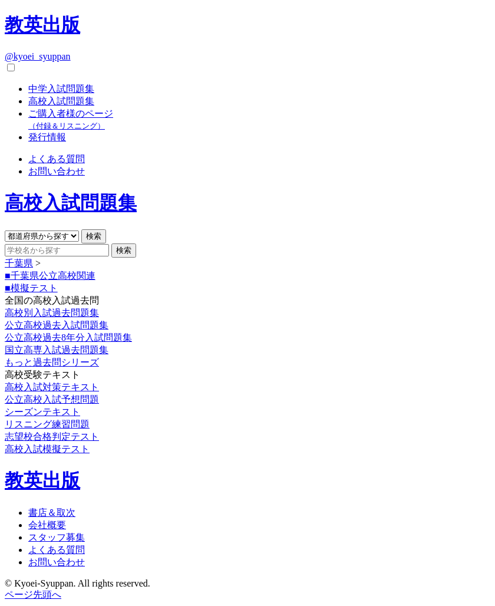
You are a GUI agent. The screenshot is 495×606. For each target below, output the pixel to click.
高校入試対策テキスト (52, 387)
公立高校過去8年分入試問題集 (68, 337)
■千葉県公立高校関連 (50, 276)
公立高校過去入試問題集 (56, 325)
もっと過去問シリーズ (52, 362)
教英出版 (42, 24)
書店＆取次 (51, 513)
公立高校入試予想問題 (52, 399)
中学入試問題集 (61, 89)
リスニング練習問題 (47, 424)
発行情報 (47, 137)
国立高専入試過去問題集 (56, 350)
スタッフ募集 (56, 537)
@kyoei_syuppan (38, 56)
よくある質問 (56, 159)
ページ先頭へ (33, 594)
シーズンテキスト (42, 412)
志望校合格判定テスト (52, 437)
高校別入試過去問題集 (52, 313)
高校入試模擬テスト (47, 449)
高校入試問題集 (61, 101)
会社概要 (47, 525)
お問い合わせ (56, 171)
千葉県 (19, 263)
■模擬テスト (31, 288)
